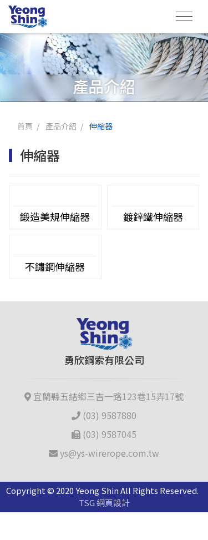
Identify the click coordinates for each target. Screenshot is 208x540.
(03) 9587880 (104, 415)
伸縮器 (101, 126)
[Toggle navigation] (184, 16)
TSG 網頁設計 (104, 502)
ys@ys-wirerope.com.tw (104, 453)
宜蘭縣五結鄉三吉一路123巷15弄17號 (104, 396)
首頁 (25, 126)
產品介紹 (61, 126)
